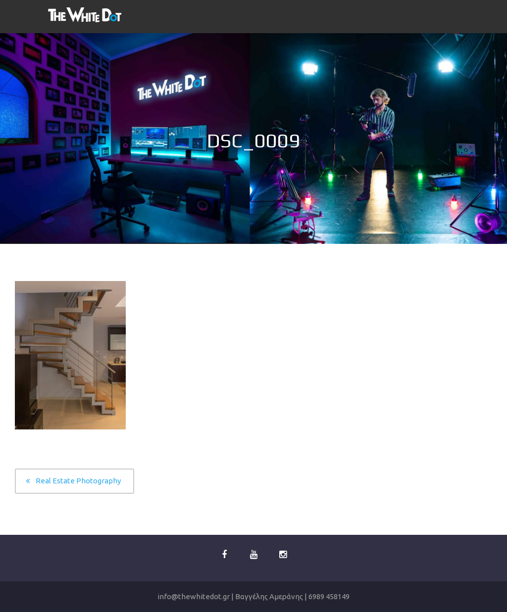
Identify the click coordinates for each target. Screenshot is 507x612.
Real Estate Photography (78, 480)
